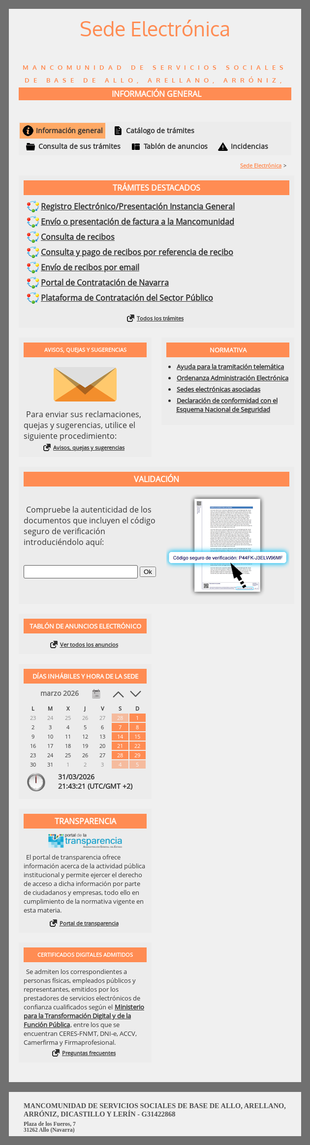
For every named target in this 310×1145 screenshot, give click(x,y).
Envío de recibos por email (90, 267)
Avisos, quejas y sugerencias (88, 447)
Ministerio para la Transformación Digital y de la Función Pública (84, 1015)
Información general (69, 130)
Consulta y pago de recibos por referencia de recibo (137, 252)
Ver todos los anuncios (89, 644)
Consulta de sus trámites (79, 146)
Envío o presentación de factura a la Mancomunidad (137, 221)
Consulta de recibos (78, 236)
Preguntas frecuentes (89, 1053)
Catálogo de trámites (160, 130)
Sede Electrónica (260, 165)
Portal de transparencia (89, 923)
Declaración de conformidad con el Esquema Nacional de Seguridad (227, 405)
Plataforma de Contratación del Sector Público (127, 297)
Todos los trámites (160, 318)
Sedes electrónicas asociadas (218, 389)
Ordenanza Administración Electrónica (232, 377)
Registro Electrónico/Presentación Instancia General (138, 206)
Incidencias (249, 146)
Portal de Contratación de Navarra (105, 282)
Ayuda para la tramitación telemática (230, 366)
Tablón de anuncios (176, 146)
